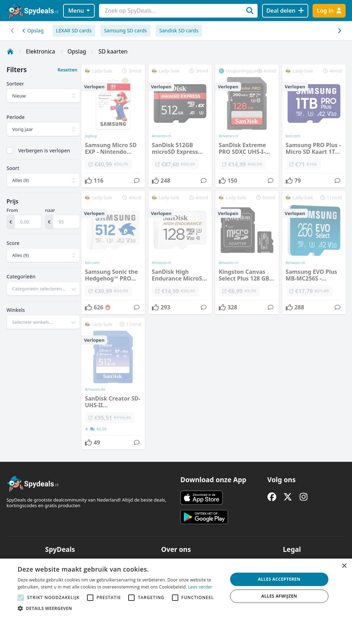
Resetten (67, 70)
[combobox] (43, 289)
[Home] (10, 51)
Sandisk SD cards (178, 30)
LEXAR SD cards (74, 30)
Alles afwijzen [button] (279, 596)
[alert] (176, 588)
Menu (78, 10)
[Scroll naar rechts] (13, 31)
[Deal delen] (285, 11)
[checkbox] (10, 150)
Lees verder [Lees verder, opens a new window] (200, 587)
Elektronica (40, 51)
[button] (119, 608)
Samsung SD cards (125, 30)
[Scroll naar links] (339, 31)
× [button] (344, 566)
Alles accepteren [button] (279, 579)
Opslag (33, 30)
